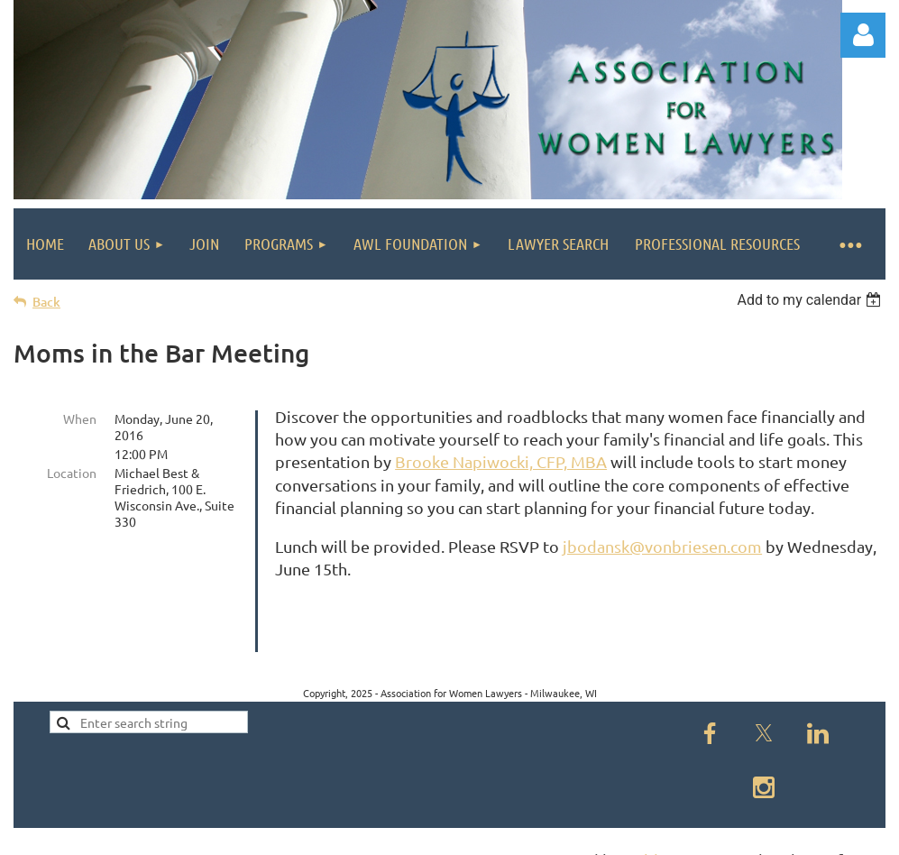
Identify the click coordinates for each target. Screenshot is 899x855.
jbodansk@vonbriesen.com (662, 546)
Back (46, 301)
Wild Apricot (670, 832)
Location (71, 472)
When (79, 418)
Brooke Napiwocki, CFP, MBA (501, 461)
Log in (862, 35)
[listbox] (811, 300)
